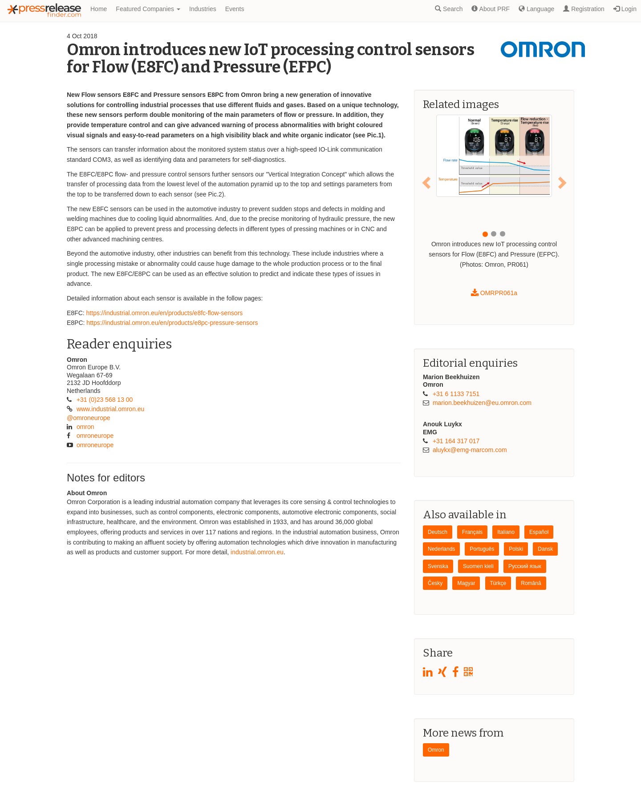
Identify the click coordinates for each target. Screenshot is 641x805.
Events (234, 8)
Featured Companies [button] (148, 8)
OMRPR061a (494, 292)
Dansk (545, 549)
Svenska (438, 566)
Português (482, 549)
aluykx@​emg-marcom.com (470, 449)
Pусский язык (524, 566)
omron (85, 426)
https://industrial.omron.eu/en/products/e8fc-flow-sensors (164, 312)
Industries (202, 8)
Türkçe (498, 583)
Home (98, 8)
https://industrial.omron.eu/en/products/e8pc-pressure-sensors (172, 322)
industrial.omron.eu (257, 552)
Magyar (466, 583)
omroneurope (95, 435)
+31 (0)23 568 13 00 (105, 399)
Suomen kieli (478, 566)
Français (472, 532)
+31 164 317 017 (456, 441)
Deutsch (437, 532)
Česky (435, 583)
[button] (427, 182)
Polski (516, 549)
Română (531, 583)
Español (538, 532)
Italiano (506, 532)
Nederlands (441, 549)
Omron (436, 750)
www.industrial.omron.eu (111, 409)
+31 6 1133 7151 (456, 393)
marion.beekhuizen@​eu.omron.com (482, 402)
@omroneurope (88, 417)
